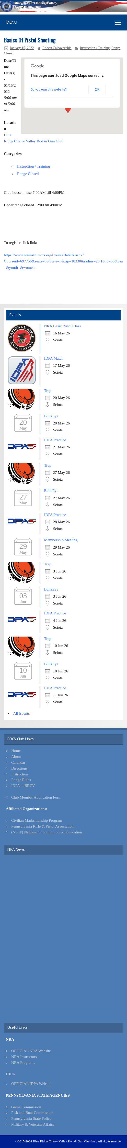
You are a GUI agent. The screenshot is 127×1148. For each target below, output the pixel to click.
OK (97, 89)
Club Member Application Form (36, 797)
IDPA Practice (55, 440)
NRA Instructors (24, 1056)
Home (16, 750)
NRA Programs (23, 1062)
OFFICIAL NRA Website (31, 1051)
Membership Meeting (60, 540)
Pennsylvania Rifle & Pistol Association (42, 826)
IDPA (10, 1074)
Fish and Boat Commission (32, 1112)
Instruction (19, 774)
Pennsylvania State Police (31, 1118)
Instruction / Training (95, 48)
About (16, 756)
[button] (68, 108)
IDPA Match (53, 358)
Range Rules (21, 779)
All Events (21, 713)
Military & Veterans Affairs (32, 1124)
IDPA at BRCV (23, 785)
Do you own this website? (49, 89)
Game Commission (26, 1107)
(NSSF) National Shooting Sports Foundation (46, 832)
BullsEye (51, 416)
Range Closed (28, 173)
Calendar (18, 762)
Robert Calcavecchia (57, 48)
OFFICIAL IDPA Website (31, 1083)
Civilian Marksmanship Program (36, 820)
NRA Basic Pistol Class (62, 326)
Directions (19, 768)
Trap (47, 390)
